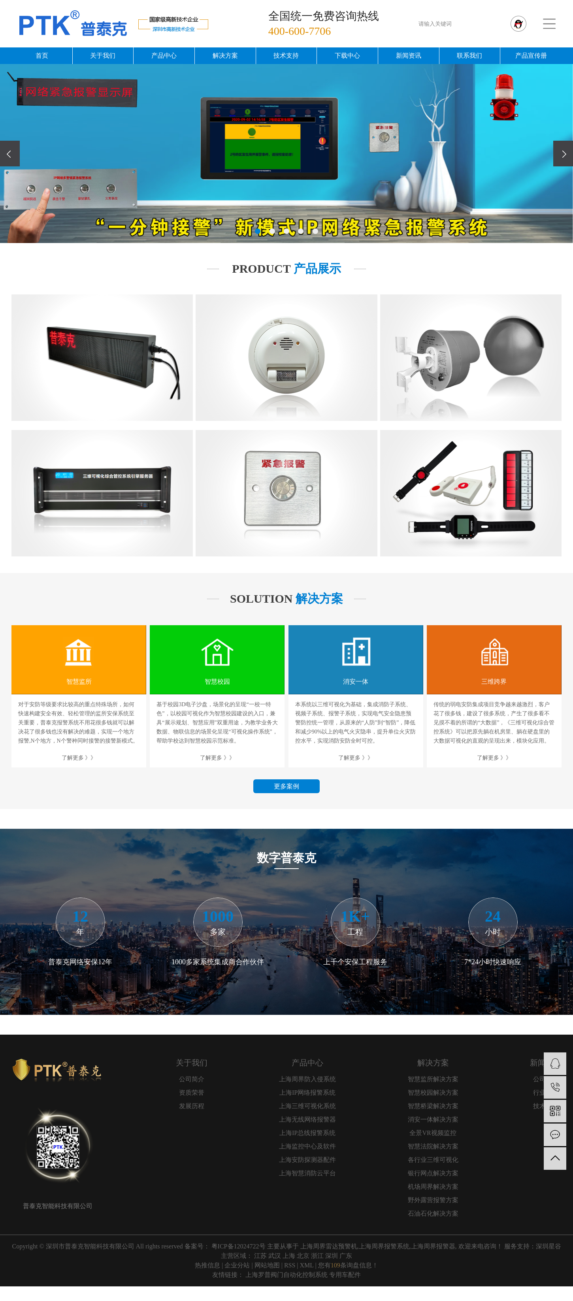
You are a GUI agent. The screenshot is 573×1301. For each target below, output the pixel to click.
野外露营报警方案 (433, 1200)
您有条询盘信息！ (348, 1265)
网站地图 (267, 1265)
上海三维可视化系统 (307, 1106)
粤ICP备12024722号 (238, 1246)
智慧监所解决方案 (433, 1079)
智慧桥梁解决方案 (433, 1106)
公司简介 (191, 1079)
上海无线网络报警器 (307, 1119)
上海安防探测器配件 (307, 1159)
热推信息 (207, 1265)
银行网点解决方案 (433, 1173)
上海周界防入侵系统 (307, 1079)
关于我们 (102, 55)
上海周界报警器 (433, 1246)
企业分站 (237, 1265)
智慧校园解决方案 (433, 1092)
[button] (257, 231)
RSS (289, 1265)
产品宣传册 (531, 55)
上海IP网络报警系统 (307, 1092)
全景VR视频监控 (432, 1132)
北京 (303, 1255)
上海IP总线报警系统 (307, 1132)
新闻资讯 (408, 55)
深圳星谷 (548, 1246)
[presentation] (10, 153)
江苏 (260, 1255)
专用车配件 (345, 1274)
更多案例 (286, 786)
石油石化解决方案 (433, 1213)
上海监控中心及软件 (307, 1146)
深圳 (331, 1255)
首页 (42, 55)
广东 (345, 1255)
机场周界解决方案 (433, 1186)
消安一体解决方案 (433, 1119)
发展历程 (191, 1106)
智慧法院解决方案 (433, 1146)
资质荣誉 (191, 1092)
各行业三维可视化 (433, 1159)
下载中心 (347, 55)
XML (307, 1265)
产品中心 (164, 55)
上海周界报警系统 (384, 1246)
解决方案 (225, 55)
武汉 (274, 1255)
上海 (289, 1255)
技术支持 (286, 55)
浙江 (317, 1255)
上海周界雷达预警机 (328, 1246)
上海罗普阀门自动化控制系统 (286, 1274)
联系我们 (469, 55)
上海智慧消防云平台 (307, 1173)
